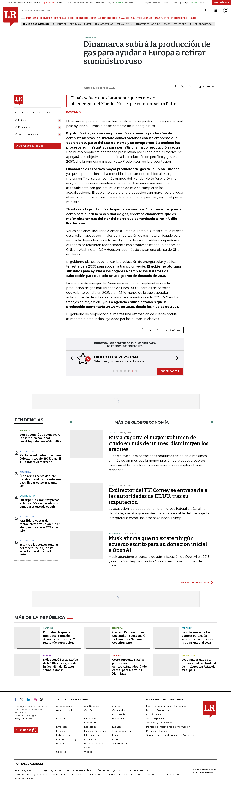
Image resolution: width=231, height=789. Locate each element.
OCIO (71, 18)
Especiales (90, 726)
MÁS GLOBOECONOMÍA (195, 582)
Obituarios (90, 739)
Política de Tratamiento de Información (168, 726)
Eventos (116, 726)
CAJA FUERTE (161, 18)
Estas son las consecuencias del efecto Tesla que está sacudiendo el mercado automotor (39, 549)
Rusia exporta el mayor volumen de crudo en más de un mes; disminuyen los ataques (159, 443)
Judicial (116, 655)
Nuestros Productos (157, 710)
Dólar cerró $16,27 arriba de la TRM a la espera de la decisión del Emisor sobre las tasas (60, 665)
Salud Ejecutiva (120, 743)
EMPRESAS (60, 18)
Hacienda (25, 430)
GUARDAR (206, 86)
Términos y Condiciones (159, 722)
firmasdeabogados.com (111, 770)
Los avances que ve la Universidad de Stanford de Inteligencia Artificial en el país (199, 665)
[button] (71, 359)
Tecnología (188, 655)
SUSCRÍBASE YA (170, 371)
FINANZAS (32, 18)
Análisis (116, 706)
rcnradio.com (113, 774)
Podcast (61, 743)
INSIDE (192, 18)
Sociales (61, 751)
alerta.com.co (171, 774)
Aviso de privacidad (157, 718)
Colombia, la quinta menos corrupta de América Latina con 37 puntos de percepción (59, 637)
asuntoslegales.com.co (27, 770)
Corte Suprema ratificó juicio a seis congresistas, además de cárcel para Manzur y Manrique (129, 666)
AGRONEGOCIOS (107, 18)
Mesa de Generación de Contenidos (166, 706)
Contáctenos (153, 714)
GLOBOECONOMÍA (85, 18)
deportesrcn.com (24, 778)
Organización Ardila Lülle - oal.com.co (204, 771)
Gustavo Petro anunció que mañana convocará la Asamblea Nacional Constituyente (129, 637)
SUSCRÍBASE (221, 2)
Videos (88, 751)
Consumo (61, 718)
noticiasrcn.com (133, 774)
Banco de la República (68, 24)
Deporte (187, 628)
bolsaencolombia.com (141, 770)
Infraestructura (92, 735)
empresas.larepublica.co (80, 770)
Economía (118, 718)
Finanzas (61, 730)
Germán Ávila (124, 24)
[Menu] (23, 17)
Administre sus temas (29, 145)
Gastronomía (27, 496)
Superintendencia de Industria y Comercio (170, 735)
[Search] (205, 10)
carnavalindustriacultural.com (66, 774)
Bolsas (47, 655)
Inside (115, 735)
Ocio (115, 739)
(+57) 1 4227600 (23, 718)
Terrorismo (180, 24)
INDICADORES (179, 18)
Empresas (61, 726)
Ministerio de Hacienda (147, 24)
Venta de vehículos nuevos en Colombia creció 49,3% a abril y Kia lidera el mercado (40, 459)
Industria (25, 472)
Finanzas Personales (95, 730)
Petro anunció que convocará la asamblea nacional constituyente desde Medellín (40, 438)
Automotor (27, 451)
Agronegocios (64, 706)
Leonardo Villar (104, 24)
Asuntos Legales (65, 710)
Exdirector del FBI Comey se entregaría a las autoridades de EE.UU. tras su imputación (158, 496)
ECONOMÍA (45, 18)
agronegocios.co (53, 770)
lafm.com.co (153, 774)
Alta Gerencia (91, 706)
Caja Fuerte (90, 710)
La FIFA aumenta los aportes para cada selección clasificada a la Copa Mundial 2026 (198, 637)
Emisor (88, 24)
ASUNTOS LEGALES (141, 18)
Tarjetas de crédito (201, 24)
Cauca (167, 24)
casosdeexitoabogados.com (30, 774)
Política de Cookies (157, 730)
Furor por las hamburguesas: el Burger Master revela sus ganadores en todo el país (40, 503)
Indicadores (63, 735)
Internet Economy (66, 739)
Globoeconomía (121, 730)
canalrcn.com (94, 774)
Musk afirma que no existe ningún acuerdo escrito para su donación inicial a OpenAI (158, 544)
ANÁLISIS (124, 18)
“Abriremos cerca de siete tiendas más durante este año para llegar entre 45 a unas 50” (40, 481)
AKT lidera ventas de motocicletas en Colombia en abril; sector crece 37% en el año (40, 525)
